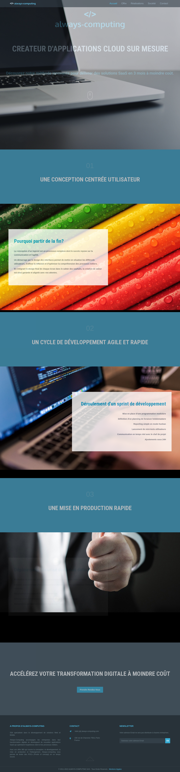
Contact (164, 3)
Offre (124, 3)
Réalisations (137, 3)
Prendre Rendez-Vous (90, 690)
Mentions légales (115, 769)
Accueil (113, 3)
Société (152, 3)
